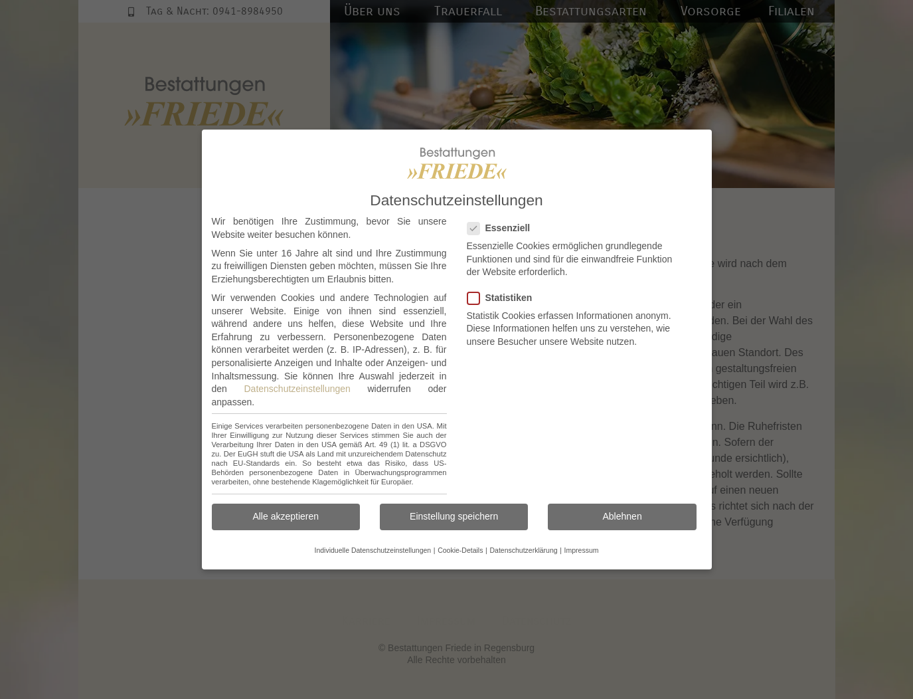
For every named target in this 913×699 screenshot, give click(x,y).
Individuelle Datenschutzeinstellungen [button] (372, 550)
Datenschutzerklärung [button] (523, 550)
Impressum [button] (581, 550)
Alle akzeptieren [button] (285, 516)
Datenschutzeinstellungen (297, 388)
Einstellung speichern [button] (454, 516)
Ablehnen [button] (622, 516)
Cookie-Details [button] (460, 550)
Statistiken (504, 298)
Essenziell (503, 228)
